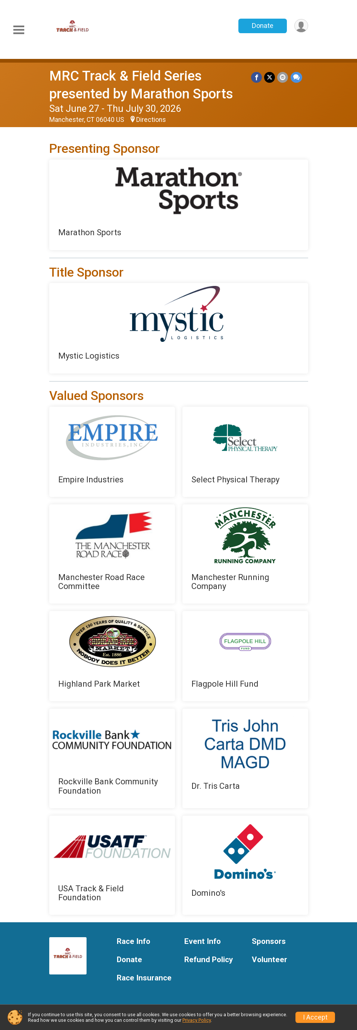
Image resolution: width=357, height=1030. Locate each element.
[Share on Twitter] (269, 77)
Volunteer (269, 959)
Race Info (133, 941)
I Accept (315, 1017)
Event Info (202, 941)
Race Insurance (144, 978)
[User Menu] (301, 26)
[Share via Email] (283, 77)
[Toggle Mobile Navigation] (18, 30)
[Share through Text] (296, 77)
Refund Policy (208, 959)
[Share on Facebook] (256, 77)
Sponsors (269, 941)
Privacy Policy (196, 1020)
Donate (262, 25)
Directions (151, 119)
